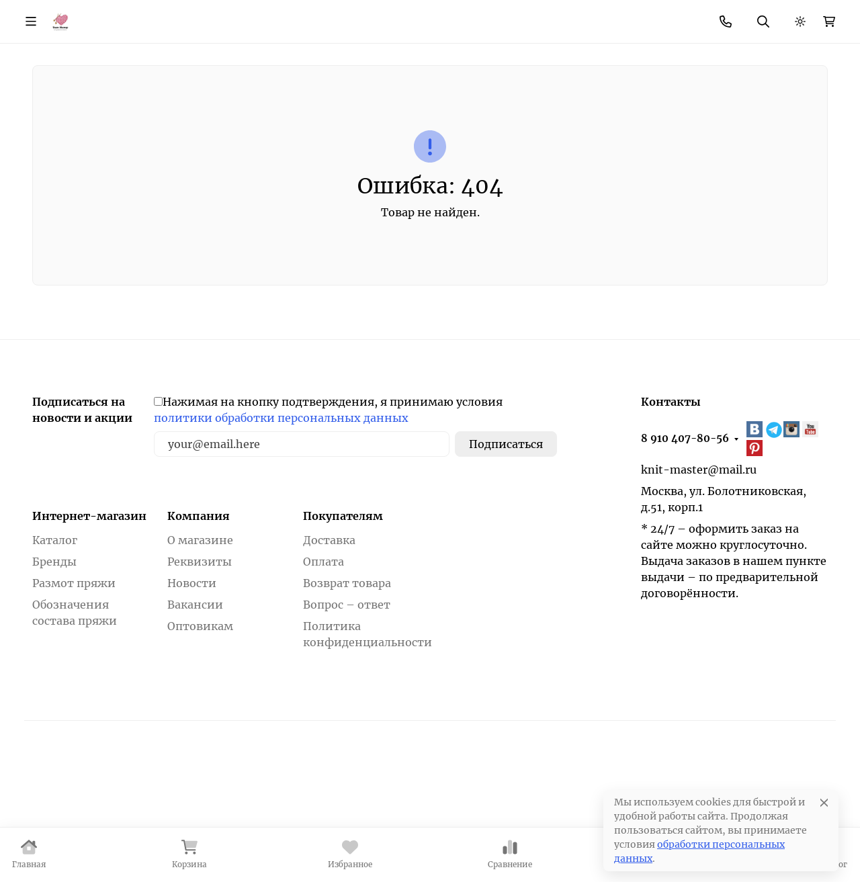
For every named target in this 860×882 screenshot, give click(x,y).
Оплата (323, 653)
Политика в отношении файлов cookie (117, 860)
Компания (198, 607)
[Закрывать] (851, 785)
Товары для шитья (504, 107)
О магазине (166, 17)
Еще (497, 17)
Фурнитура (367, 107)
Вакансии (195, 696)
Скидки (317, 17)
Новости (376, 17)
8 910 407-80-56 (600, 17)
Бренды (39, 107)
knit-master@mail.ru (699, 560)
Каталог (54, 631)
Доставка (329, 631)
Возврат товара (347, 674)
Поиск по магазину (464, 58)
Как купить (242, 17)
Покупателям (343, 607)
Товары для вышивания (676, 107)
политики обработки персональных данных (281, 509)
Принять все (796, 836)
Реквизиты (199, 653)
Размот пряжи (74, 674)
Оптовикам (200, 717)
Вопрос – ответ (346, 696)
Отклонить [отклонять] (702, 836)
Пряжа (129, 107)
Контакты (442, 17)
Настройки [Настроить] (611, 836)
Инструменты (242, 107)
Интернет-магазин (89, 607)
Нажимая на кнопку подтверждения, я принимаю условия (328, 501)
